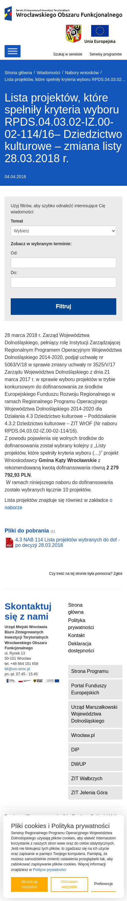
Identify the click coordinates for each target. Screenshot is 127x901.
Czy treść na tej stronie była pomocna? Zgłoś (85, 573)
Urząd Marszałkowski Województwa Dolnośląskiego (94, 714)
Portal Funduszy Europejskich (89, 689)
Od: (14, 252)
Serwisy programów (106, 54)
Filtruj (63, 306)
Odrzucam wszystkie (69, 884)
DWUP (78, 764)
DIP (75, 749)
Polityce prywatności (49, 870)
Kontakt (76, 635)
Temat (17, 221)
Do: (14, 272)
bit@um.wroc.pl (17, 669)
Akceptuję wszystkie (29, 884)
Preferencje (103, 884)
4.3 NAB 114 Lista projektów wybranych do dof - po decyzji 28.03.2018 (67, 542)
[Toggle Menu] (12, 51)
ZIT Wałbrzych (87, 778)
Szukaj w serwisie (67, 54)
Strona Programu (90, 671)
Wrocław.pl (83, 735)
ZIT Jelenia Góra (89, 792)
